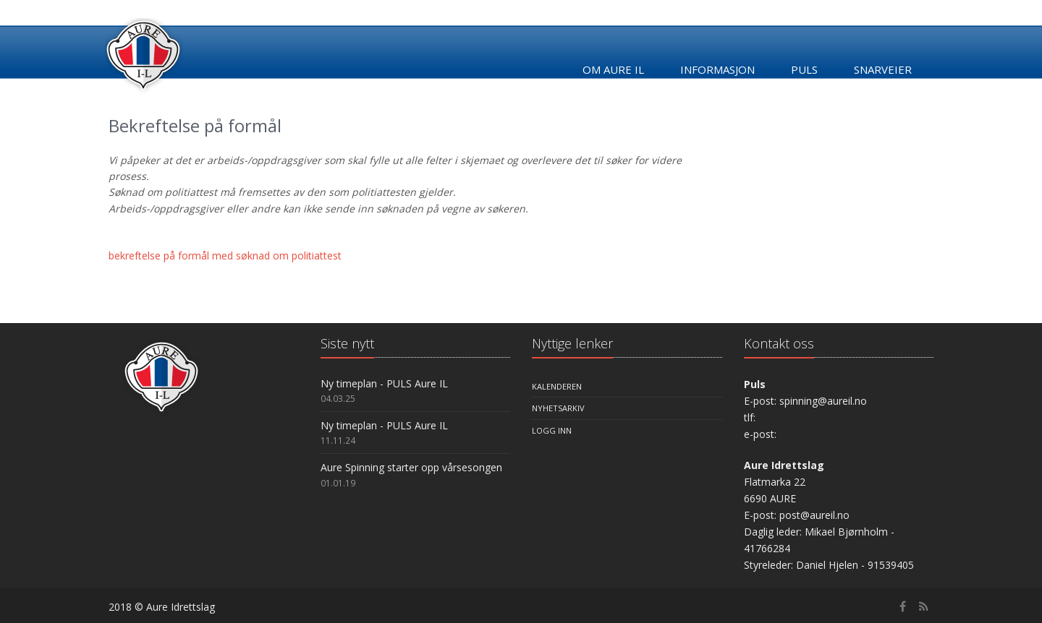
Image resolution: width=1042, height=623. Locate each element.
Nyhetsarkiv (558, 408)
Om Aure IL (613, 69)
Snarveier (883, 69)
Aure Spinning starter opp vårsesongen (411, 467)
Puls (804, 69)
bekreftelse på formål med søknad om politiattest (225, 255)
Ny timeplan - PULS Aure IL (384, 383)
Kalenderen (557, 386)
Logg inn (552, 430)
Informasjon (717, 69)
